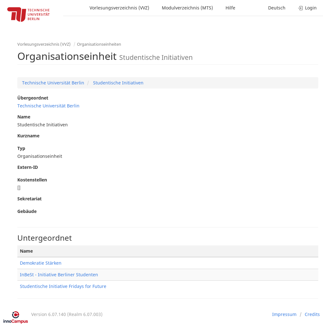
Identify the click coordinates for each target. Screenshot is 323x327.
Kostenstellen (32, 180)
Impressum (284, 314)
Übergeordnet (32, 98)
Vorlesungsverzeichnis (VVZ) (119, 8)
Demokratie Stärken (41, 263)
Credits (312, 314)
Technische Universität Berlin (53, 83)
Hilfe (230, 8)
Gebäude (27, 211)
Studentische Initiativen (118, 83)
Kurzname (28, 136)
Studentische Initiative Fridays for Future (63, 286)
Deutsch (276, 8)
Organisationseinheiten (99, 44)
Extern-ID (27, 167)
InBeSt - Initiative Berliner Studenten (59, 275)
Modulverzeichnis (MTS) (187, 8)
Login (307, 8)
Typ (21, 148)
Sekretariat (29, 199)
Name (23, 117)
